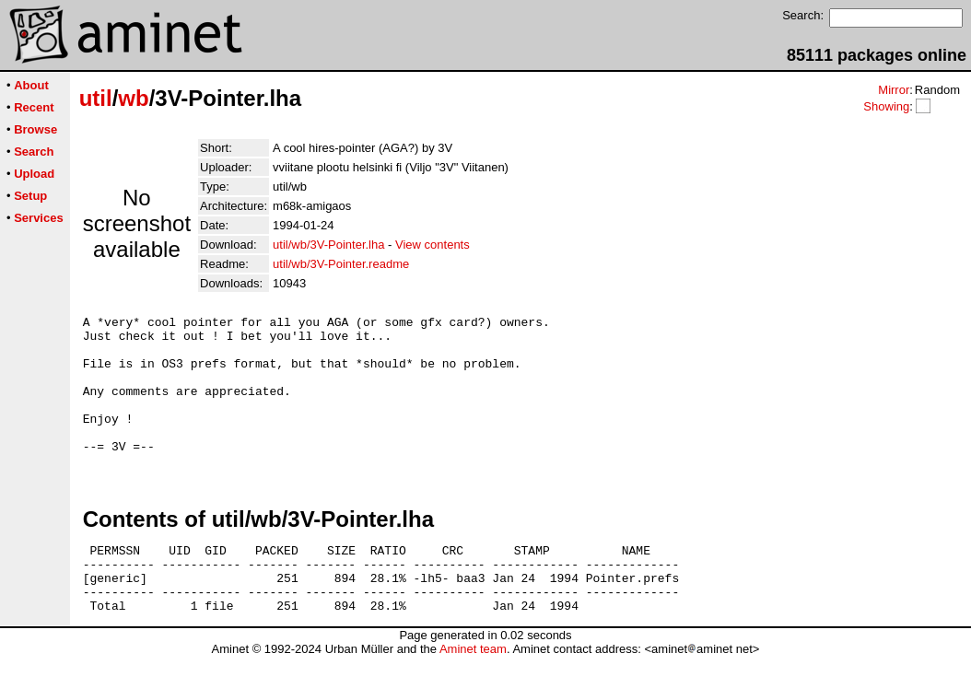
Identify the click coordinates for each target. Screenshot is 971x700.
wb (133, 98)
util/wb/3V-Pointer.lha (328, 244)
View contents (432, 244)
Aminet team (473, 693)
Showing (886, 106)
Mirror (893, 90)
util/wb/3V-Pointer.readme (341, 264)
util (95, 98)
